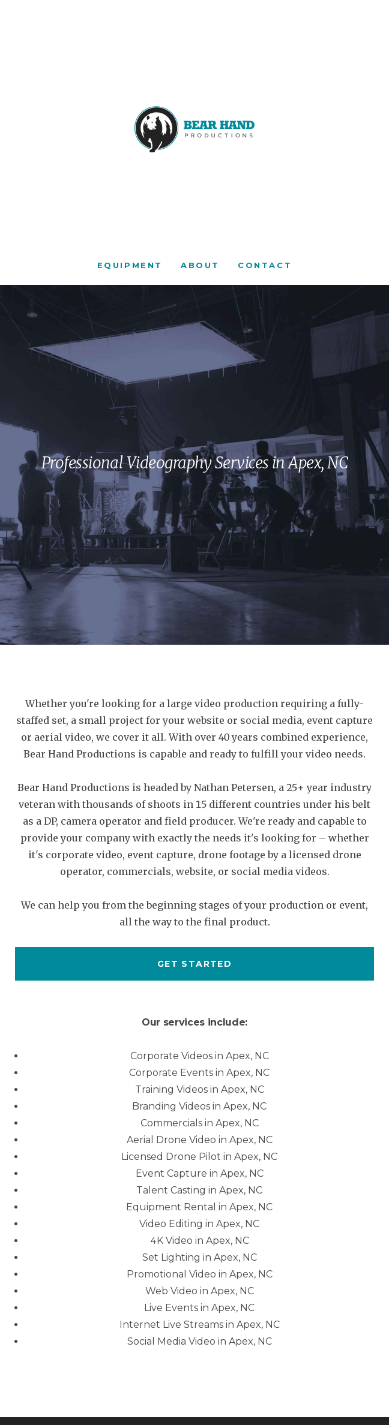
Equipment (130, 265)
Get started (194, 963)
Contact (265, 265)
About (200, 265)
